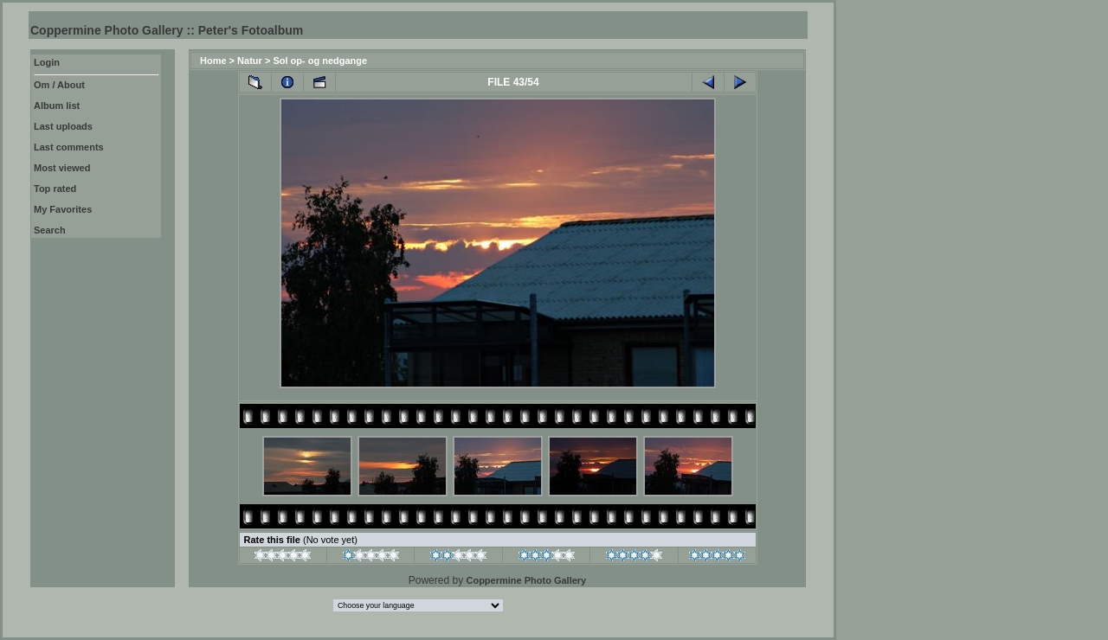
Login (47, 62)
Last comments (69, 147)
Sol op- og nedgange (320, 60)
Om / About (59, 85)
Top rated (55, 188)
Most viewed (62, 168)
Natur (249, 60)
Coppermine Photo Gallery (526, 580)
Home (213, 60)
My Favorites (63, 209)
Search (50, 230)
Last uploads (63, 126)
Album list (57, 105)
